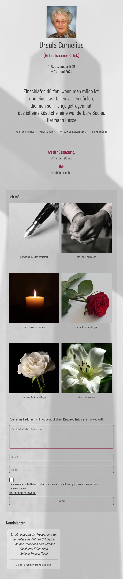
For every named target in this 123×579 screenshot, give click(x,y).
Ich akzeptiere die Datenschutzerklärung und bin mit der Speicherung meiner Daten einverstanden (55, 486)
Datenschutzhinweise (22, 492)
